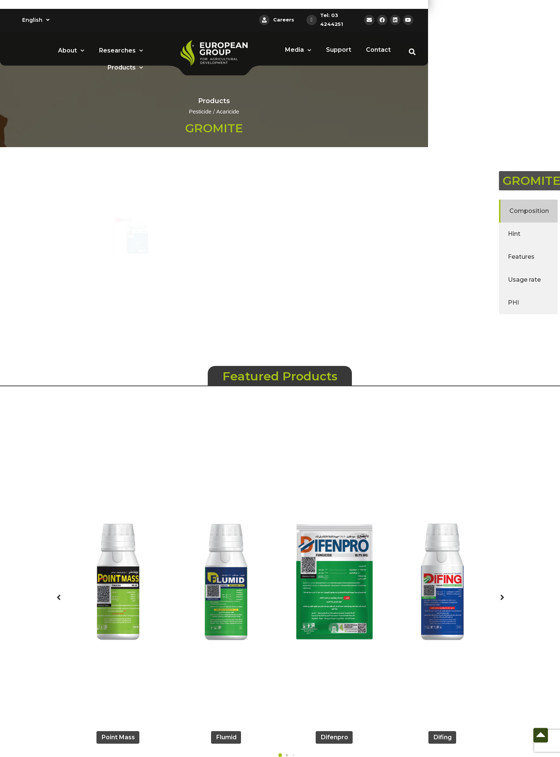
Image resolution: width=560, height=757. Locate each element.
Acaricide (227, 112)
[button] (280, 755)
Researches (121, 50)
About (71, 50)
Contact (378, 49)
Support (338, 49)
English (36, 20)
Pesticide (200, 112)
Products (125, 67)
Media (298, 50)
